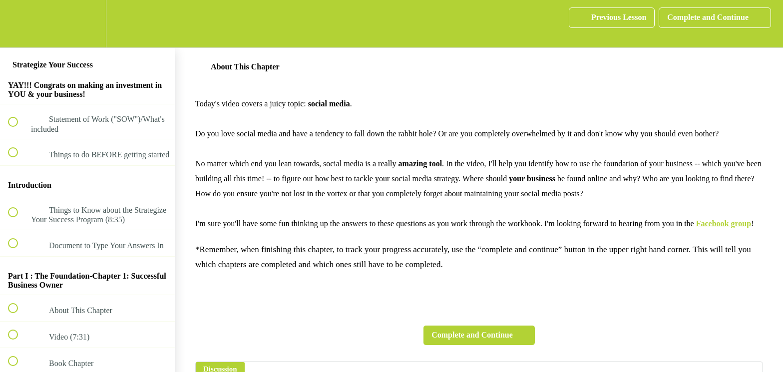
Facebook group (723, 223)
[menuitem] (87, 23)
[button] (18, 23)
